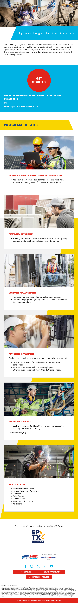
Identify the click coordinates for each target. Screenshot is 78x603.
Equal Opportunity (52, 572)
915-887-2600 (26, 572)
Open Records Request (39, 577)
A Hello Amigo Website (53, 600)
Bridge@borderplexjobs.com (21, 106)
